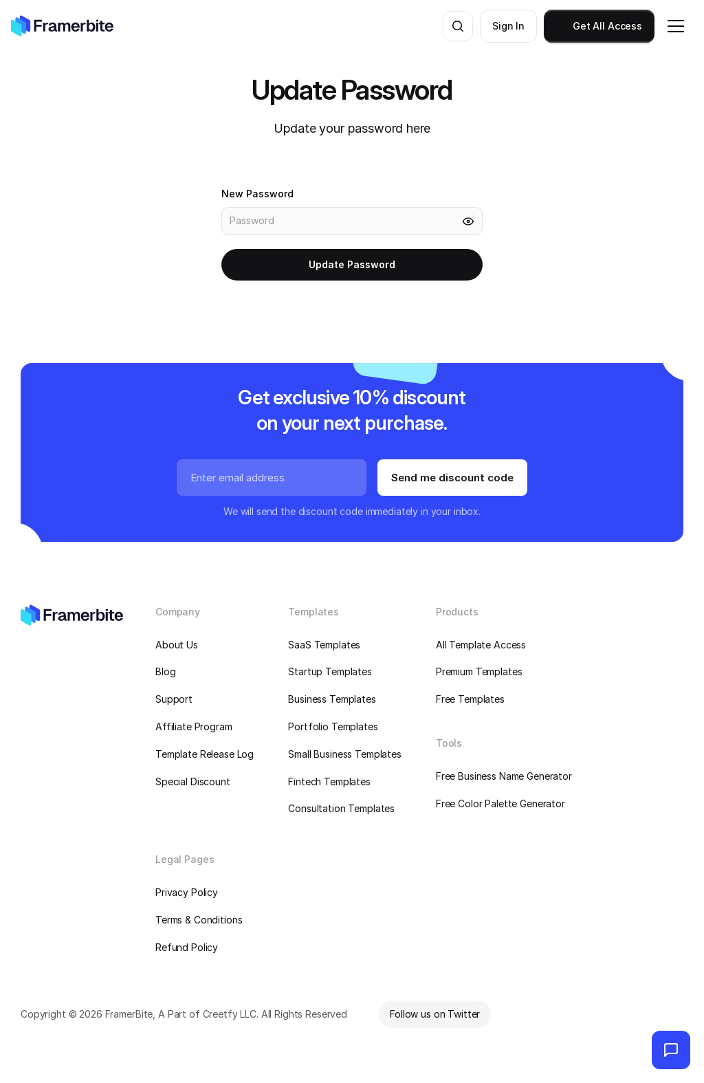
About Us (176, 644)
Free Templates (470, 699)
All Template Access (481, 644)
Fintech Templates (329, 781)
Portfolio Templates (332, 726)
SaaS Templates (324, 644)
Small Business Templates (345, 754)
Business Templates (331, 699)
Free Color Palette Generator (500, 803)
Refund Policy (186, 947)
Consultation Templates (341, 808)
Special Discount (192, 781)
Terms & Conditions (198, 920)
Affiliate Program (193, 726)
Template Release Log (204, 754)
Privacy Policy (186, 892)
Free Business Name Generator (504, 776)
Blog (165, 671)
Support (173, 699)
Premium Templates (479, 671)
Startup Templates (330, 671)
